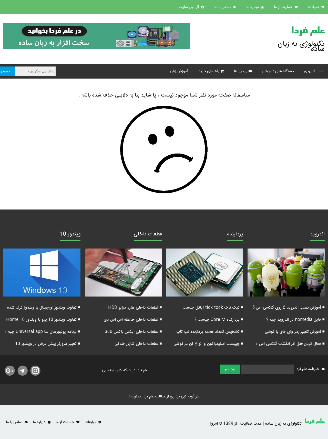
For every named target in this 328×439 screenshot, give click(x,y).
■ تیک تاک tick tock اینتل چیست (213, 307)
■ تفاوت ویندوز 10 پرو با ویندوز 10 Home (43, 319)
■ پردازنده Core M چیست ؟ (218, 319)
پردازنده (235, 234)
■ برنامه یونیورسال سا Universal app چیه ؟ (42, 331)
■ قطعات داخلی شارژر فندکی (138, 343)
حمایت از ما (283, 7)
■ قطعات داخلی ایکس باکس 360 (133, 331)
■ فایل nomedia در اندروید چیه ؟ (295, 319)
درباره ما (253, 7)
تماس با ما (223, 7)
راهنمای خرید (209, 71)
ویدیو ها (240, 71)
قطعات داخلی (148, 234)
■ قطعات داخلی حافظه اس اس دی (133, 319)
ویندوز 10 (70, 234)
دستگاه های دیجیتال (278, 71)
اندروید (317, 234)
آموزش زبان (179, 71)
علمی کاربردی (314, 71)
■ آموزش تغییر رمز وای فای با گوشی (295, 331)
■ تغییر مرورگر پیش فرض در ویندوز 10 (47, 343)
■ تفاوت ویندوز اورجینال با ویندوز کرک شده (43, 307)
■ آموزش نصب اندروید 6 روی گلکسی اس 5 (288, 307)
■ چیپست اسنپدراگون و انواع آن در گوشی (208, 343)
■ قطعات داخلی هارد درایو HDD (135, 307)
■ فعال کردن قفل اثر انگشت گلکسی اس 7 (290, 343)
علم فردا (308, 31)
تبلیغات (314, 7)
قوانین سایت (189, 7)
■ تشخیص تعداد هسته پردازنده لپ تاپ (209, 331)
